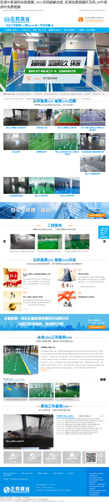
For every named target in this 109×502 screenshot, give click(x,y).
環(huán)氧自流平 (74, 99)
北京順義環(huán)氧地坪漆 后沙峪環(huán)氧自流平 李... (80, 426)
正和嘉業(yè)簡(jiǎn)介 (48, 347)
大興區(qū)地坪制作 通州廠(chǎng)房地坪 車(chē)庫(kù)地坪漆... (82, 419)
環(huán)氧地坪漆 (86, 99)
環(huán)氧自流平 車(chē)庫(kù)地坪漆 (96, 487)
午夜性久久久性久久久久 (7, 501)
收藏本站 (81, 10)
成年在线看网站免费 (43, 501)
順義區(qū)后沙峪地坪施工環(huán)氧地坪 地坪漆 (78, 434)
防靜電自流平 (97, 94)
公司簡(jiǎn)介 (25, 30)
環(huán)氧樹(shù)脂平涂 (51, 94)
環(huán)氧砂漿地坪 (49, 99)
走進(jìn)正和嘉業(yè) (54, 337)
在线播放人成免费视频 (20, 501)
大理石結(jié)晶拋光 (83, 274)
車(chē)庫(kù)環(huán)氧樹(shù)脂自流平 (71, 94)
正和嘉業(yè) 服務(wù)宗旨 (54, 260)
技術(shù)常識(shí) (70, 30)
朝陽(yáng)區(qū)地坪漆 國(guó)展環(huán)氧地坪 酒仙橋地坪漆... (83, 424)
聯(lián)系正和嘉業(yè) (99, 10)
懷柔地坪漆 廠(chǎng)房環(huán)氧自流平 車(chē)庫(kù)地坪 (81, 430)
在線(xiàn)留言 (89, 10)
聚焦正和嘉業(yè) (54, 406)
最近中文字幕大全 (32, 501)
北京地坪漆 (13, 479)
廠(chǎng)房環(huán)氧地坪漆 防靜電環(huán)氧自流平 (36, 275)
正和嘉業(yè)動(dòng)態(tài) (65, 416)
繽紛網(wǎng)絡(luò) (51, 490)
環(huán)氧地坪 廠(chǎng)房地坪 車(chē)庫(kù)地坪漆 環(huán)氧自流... (84, 421)
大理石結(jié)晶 (38, 94)
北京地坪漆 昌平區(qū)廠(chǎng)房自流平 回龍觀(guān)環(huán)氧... (83, 428)
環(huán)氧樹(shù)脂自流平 (24, 94)
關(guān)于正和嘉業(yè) (9, 473)
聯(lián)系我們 (7, 475)
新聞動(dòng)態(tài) (55, 30)
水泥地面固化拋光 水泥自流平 (86, 297)
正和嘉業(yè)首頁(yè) (11, 30)
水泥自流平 (87, 94)
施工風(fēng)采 (8, 379)
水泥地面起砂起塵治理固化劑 (33, 99)
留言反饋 (71, 473)
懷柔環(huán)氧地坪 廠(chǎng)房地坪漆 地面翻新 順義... (80, 422)
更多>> (102, 416)
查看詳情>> (26, 288)
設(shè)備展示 (91, 30)
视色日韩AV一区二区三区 (57, 501)
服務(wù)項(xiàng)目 (39, 30)
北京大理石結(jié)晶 (22, 479)
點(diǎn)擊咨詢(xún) (97, 215)
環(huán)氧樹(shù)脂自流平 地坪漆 (33, 297)
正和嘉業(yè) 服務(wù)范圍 (54, 101)
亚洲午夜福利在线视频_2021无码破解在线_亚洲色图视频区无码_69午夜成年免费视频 (24, 499)
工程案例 (81, 30)
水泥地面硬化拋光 (62, 99)
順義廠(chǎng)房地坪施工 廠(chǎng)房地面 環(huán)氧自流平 (82, 432)
